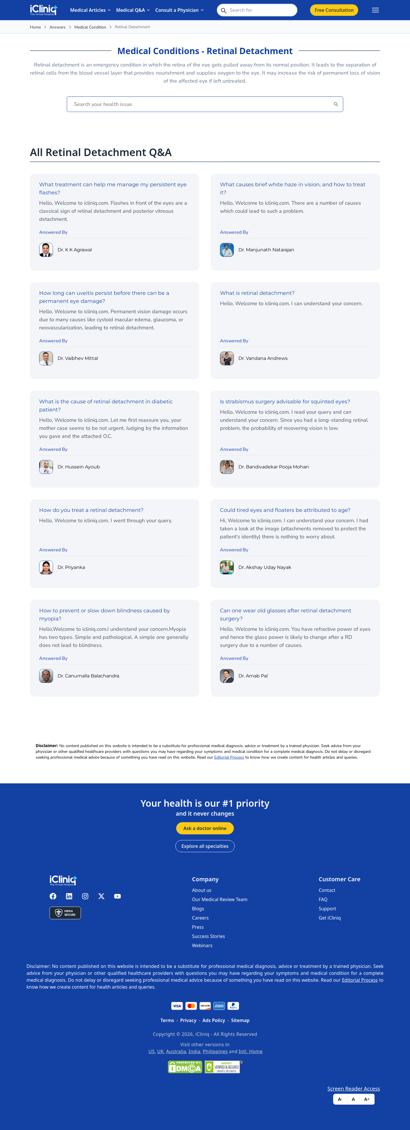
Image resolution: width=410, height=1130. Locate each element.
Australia (176, 1051)
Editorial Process (229, 757)
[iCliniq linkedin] (69, 896)
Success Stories (208, 936)
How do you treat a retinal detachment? (91, 510)
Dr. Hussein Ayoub (79, 467)
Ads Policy (213, 1020)
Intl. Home (251, 1051)
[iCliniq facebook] (53, 896)
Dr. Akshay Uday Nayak (264, 567)
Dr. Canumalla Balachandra (88, 676)
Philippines (215, 1051)
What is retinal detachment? (257, 293)
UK (160, 1051)
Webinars (202, 945)
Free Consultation (334, 10)
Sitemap (240, 1020)
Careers (200, 918)
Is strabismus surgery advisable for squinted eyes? (285, 401)
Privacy (188, 1020)
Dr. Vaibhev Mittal (78, 358)
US (152, 1051)
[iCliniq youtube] (117, 896)
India (194, 1051)
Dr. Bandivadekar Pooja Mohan (273, 467)
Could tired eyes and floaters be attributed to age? (285, 510)
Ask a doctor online (205, 828)
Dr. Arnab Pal (253, 676)
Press (198, 927)
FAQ (323, 899)
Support (327, 908)
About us (201, 890)
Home (35, 27)
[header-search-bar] (257, 10)
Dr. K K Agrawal (75, 250)
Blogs (198, 908)
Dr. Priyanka (71, 567)
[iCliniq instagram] (85, 896)
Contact (327, 890)
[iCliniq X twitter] (101, 896)
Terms (167, 1020)
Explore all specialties (204, 846)
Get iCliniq (330, 918)
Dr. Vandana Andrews (263, 358)
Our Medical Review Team (220, 899)
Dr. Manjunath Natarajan (266, 250)
